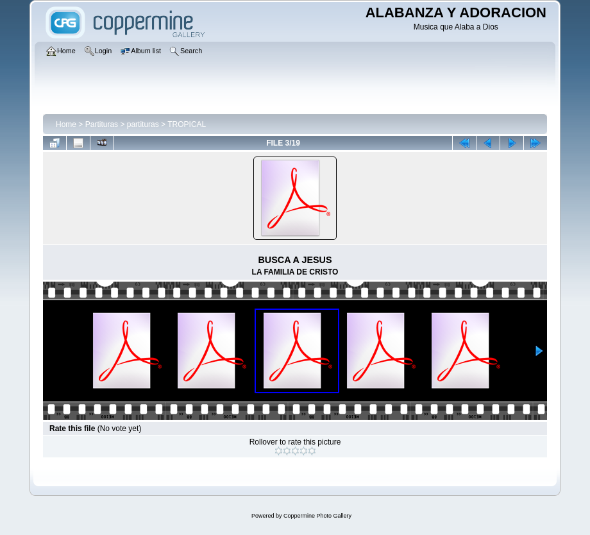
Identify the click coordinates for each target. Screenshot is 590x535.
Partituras (101, 124)
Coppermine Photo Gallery (317, 516)
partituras (143, 124)
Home (66, 124)
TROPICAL (186, 124)
